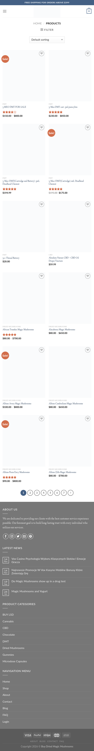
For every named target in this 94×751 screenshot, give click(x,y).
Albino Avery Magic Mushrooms (17, 403)
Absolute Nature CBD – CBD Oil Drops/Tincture (64, 260)
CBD (5, 627)
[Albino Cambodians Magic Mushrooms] (70, 372)
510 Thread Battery (11, 258)
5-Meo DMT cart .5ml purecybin (63, 107)
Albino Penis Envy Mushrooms (16, 472)
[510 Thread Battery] (24, 226)
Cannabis (8, 621)
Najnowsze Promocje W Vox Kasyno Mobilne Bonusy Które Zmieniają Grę (47, 571)
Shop (6, 688)
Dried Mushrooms (13, 647)
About (6, 694)
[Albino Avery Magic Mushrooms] (24, 372)
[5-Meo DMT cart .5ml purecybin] (70, 76)
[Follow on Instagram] (12, 536)
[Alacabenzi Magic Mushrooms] (70, 298)
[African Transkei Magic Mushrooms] (24, 298)
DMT (6, 641)
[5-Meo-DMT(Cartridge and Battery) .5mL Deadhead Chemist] (24, 149)
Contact (7, 701)
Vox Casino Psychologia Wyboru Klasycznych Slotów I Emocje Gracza (49, 560)
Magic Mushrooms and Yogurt (30, 591)
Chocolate (9, 634)
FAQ (5, 714)
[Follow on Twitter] (18, 536)
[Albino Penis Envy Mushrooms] (24, 441)
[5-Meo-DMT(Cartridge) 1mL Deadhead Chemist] (70, 149)
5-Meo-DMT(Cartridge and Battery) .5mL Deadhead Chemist (21, 183)
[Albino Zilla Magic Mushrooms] (70, 441)
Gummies (8, 654)
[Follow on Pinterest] (30, 536)
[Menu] (5, 11)
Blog (5, 708)
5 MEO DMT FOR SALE (14, 107)
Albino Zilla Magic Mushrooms (62, 472)
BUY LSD (8, 614)
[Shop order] (47, 39)
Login (6, 721)
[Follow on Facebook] (6, 536)
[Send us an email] (24, 536)
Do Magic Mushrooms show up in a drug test (39, 581)
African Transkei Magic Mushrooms (18, 329)
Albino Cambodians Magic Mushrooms (66, 403)
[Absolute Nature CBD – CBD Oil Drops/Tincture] (70, 226)
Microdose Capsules (15, 661)
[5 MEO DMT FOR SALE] (24, 76)
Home (37, 23)
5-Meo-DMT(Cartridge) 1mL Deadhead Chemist (66, 183)
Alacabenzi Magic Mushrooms (62, 329)
